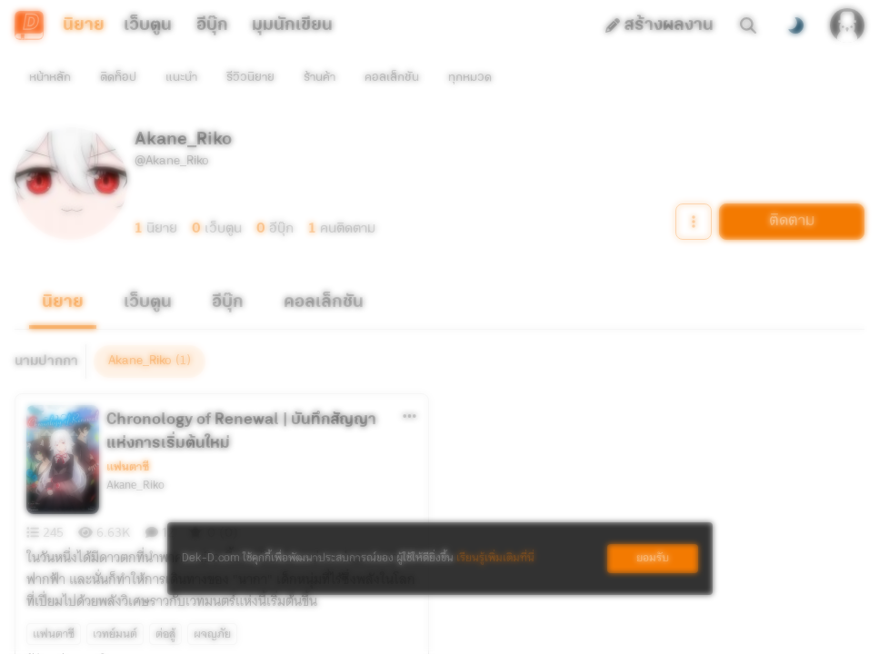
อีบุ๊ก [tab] (212, 25)
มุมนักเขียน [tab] (292, 25)
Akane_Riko (135, 452)
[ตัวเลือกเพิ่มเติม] (410, 383)
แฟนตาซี (127, 434)
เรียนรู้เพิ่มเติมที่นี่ (495, 558)
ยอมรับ (652, 558)
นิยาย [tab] (84, 25)
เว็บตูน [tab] (148, 25)
